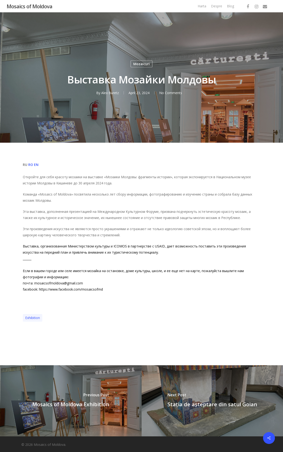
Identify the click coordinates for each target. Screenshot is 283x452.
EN (36, 164)
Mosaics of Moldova (29, 6)
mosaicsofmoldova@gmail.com (58, 283)
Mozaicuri (141, 64)
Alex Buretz (110, 93)
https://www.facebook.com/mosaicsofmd (71, 289)
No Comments (170, 93)
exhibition (32, 317)
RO (30, 164)
